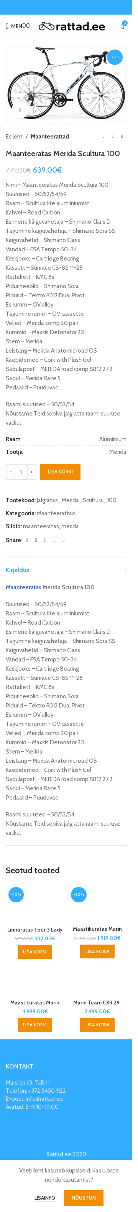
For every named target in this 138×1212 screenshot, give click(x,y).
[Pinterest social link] (45, 540)
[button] (35, 952)
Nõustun (84, 1198)
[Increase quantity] (31, 472)
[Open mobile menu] (18, 26)
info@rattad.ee (45, 1098)
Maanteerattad (50, 136)
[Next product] (122, 136)
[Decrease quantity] (10, 472)
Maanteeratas (23, 587)
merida (70, 526)
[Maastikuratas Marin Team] (97, 903)
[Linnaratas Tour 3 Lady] (35, 903)
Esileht (14, 136)
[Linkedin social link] (54, 540)
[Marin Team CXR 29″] (97, 979)
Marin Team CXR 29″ (97, 1002)
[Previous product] (103, 136)
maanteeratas (41, 526)
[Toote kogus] (21, 472)
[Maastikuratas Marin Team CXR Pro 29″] (35, 979)
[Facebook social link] (26, 540)
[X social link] (36, 540)
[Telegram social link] (63, 540)
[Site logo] (72, 25)
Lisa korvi (60, 472)
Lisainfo (45, 1198)
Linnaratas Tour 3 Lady (34, 930)
